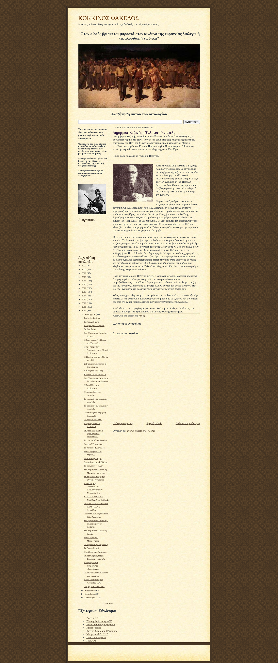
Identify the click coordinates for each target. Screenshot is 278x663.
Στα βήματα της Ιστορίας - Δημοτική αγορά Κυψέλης (96, 523)
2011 (84, 307)
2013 (84, 299)
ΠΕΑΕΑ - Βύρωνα (96, 637)
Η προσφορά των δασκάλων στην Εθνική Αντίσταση (96, 349)
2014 (84, 295)
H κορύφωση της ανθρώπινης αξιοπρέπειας (91, 565)
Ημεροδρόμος (93, 627)
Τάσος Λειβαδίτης (92, 318)
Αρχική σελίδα (154, 423)
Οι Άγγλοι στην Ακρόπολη (96, 544)
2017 (84, 284)
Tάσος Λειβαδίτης (92, 322)
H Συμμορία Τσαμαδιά (94, 325)
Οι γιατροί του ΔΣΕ (92, 419)
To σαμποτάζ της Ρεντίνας (96, 440)
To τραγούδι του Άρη (93, 466)
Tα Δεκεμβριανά (91, 548)
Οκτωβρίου (89, 594)
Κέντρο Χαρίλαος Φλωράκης (101, 630)
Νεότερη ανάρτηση (123, 423)
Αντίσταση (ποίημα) (93, 458)
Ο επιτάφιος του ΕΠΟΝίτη (96, 462)
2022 (84, 265)
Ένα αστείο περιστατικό (95, 374)
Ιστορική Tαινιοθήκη (93, 444)
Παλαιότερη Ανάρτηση (188, 423)
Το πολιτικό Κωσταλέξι (94, 447)
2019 (84, 277)
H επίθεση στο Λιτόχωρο (95, 552)
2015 (84, 292)
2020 (84, 273)
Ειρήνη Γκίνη (90, 329)
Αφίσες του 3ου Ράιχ (93, 370)
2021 (84, 269)
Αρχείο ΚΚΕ (93, 617)
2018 (84, 280)
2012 (84, 303)
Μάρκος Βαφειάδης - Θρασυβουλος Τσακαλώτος (93, 433)
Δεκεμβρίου (90, 314)
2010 (84, 310)
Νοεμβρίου (89, 590)
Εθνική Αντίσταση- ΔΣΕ (99, 621)
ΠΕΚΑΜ (91, 640)
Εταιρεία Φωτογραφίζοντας (100, 624)
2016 (84, 288)
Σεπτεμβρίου (90, 597)
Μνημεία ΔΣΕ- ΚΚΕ (97, 634)
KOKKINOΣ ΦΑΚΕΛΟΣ (108, 18)
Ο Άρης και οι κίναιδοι (94, 586)
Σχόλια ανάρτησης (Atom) (141, 430)
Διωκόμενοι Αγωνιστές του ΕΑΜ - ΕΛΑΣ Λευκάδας (96, 506)
